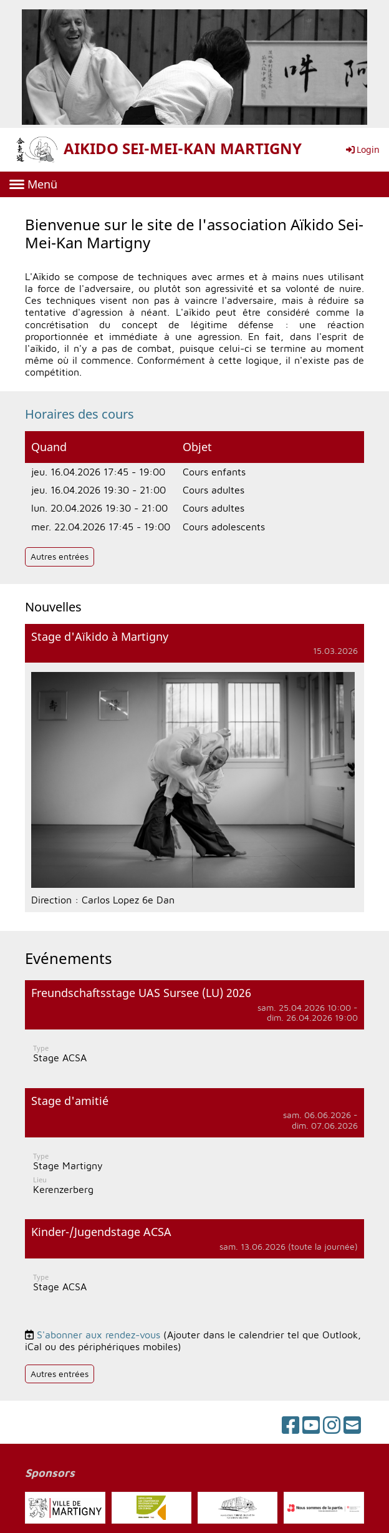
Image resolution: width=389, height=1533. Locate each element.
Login (362, 149)
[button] (194, 1028)
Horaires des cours (79, 414)
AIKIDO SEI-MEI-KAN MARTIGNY (183, 149)
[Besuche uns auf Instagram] (331, 1425)
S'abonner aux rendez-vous (98, 1334)
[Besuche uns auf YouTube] (311, 1425)
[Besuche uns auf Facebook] (290, 1425)
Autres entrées (60, 556)
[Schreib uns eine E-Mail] (352, 1425)
